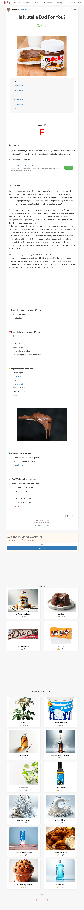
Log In (80, 2)
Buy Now (68, 168)
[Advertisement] (42, 284)
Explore (37, 2)
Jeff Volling (45, 520)
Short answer (19, 85)
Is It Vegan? (27, 2)
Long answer (19, 90)
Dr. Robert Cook (22, 9)
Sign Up (72, 2)
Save (74, 9)
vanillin (15, 380)
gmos (15, 395)
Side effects (19, 99)
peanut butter (18, 465)
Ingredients (19, 104)
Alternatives (19, 109)
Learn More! (17, 506)
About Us (16, 2)
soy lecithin (17, 376)
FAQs (17, 95)
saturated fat (18, 384)
